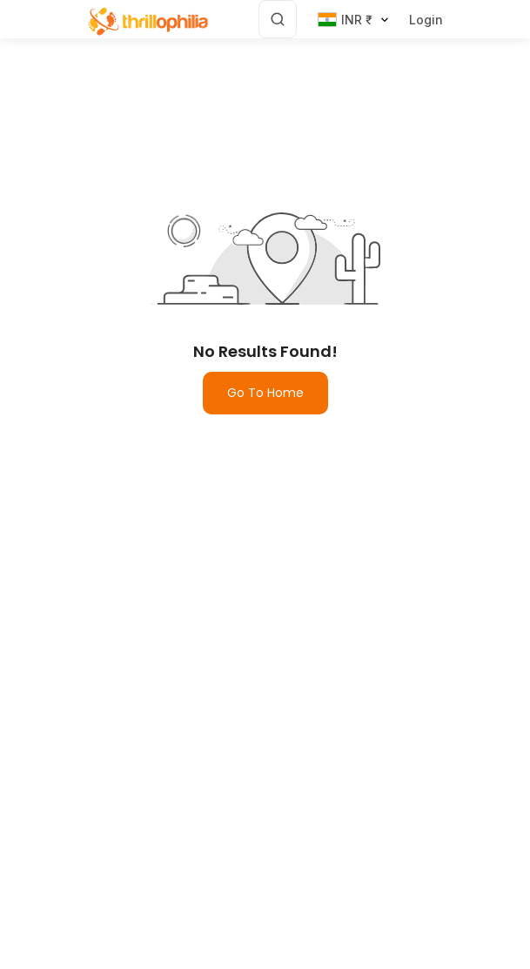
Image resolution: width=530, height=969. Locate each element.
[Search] (277, 19)
